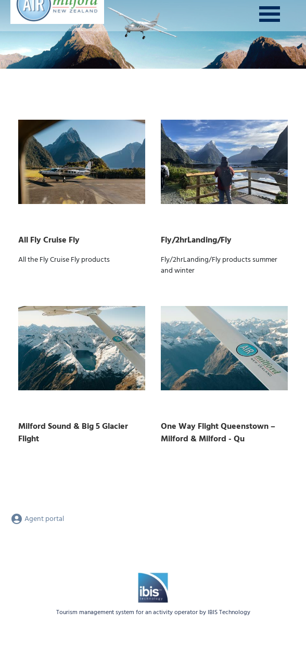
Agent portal (37, 519)
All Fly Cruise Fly (49, 240)
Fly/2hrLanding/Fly (196, 240)
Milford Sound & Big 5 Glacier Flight (73, 433)
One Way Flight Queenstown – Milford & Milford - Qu (218, 433)
